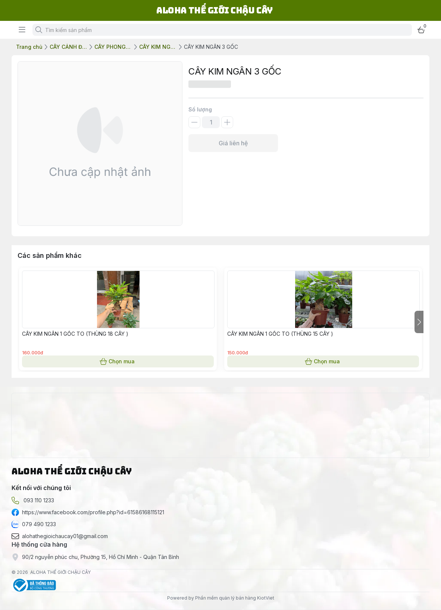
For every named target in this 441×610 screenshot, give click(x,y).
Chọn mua (118, 361)
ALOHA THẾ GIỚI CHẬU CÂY (60, 572)
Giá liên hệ (233, 143)
